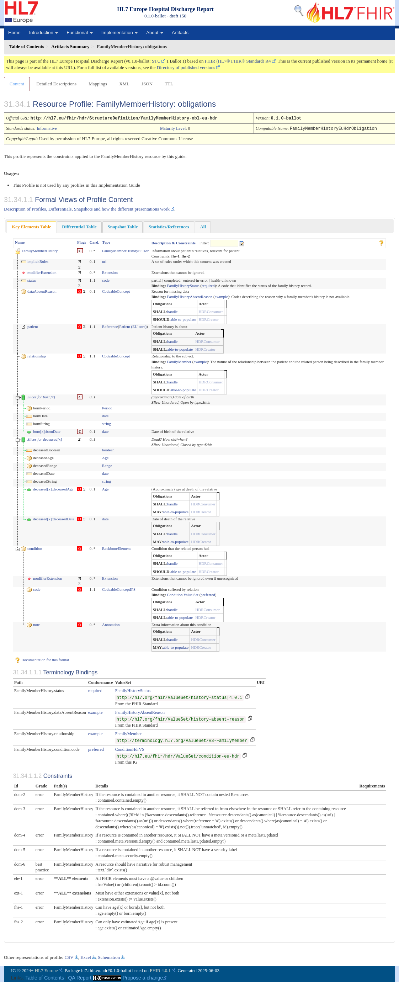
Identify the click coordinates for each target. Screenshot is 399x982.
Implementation (119, 32)
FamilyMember (179, 361)
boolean (108, 449)
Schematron (109, 956)
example (221, 296)
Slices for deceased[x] (44, 438)
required (208, 285)
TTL (169, 83)
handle (172, 311)
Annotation (111, 624)
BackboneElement (116, 548)
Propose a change (145, 977)
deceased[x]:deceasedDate (53, 518)
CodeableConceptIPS (118, 588)
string (106, 423)
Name (20, 241)
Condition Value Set (182, 594)
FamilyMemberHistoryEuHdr (125, 250)
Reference (110, 326)
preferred (208, 594)
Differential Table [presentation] (79, 226)
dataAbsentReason (42, 290)
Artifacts (180, 32)
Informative (47, 128)
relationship (36, 355)
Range (107, 465)
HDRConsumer (210, 311)
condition (34, 548)
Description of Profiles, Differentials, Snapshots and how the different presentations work (87, 208)
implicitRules (37, 261)
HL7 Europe (46, 969)
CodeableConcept (116, 290)
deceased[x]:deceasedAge (53, 488)
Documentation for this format (42, 659)
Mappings (98, 83)
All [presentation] (203, 226)
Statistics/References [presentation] (169, 226)
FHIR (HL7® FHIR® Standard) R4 (238, 61)
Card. (94, 241)
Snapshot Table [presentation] (122, 226)
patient (32, 326)
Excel (85, 956)
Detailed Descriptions (56, 83)
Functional (79, 32)
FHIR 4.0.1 (160, 969)
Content (17, 83)
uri (104, 261)
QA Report (79, 977)
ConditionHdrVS (129, 748)
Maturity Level (173, 128)
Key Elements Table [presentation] (31, 226)
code (106, 279)
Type (106, 241)
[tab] (31, 226)
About (154, 32)
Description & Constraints (173, 242)
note (36, 624)
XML (124, 83)
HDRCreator (208, 319)
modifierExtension (42, 272)
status (31, 279)
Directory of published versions (186, 67)
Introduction (43, 32)
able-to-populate (183, 319)
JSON (147, 83)
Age (105, 457)
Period (107, 407)
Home (14, 32)
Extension (110, 272)
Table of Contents (44, 977)
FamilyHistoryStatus (183, 285)
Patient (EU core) (133, 326)
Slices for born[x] (41, 396)
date (105, 415)
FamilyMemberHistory (40, 250)
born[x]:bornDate (46, 431)
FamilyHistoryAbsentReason (190, 296)
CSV (68, 956)
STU (156, 61)
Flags (81, 241)
